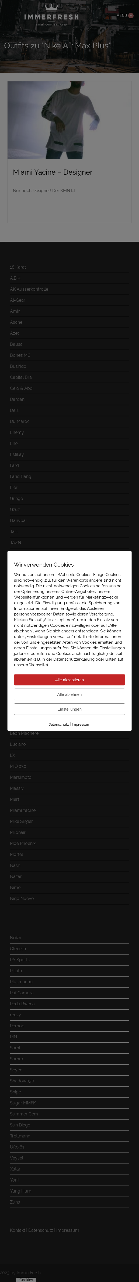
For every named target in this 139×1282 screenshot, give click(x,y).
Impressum (81, 724)
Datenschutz (58, 724)
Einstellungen (69, 709)
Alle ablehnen (69, 694)
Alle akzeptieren (69, 680)
